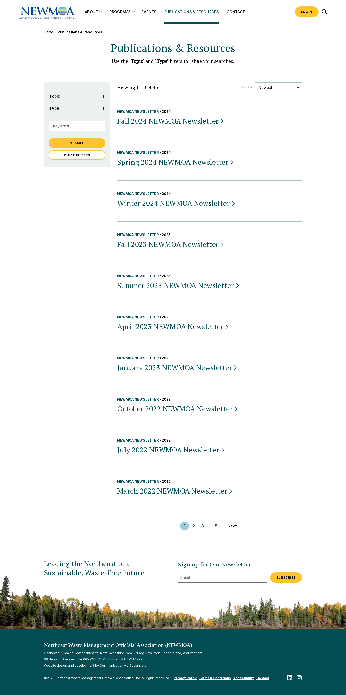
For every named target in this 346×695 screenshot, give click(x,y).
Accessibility (243, 678)
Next (232, 526)
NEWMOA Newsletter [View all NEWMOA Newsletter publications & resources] (138, 111)
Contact (236, 11)
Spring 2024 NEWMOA (175, 162)
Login (306, 11)
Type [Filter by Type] (77, 108)
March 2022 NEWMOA (175, 491)
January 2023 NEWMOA (177, 367)
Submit (77, 143)
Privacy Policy (185, 678)
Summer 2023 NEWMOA (178, 285)
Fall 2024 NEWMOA (170, 121)
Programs (122, 11)
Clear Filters (77, 155)
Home (48, 32)
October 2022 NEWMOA (178, 408)
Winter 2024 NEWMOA (176, 203)
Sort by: (247, 87)
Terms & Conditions (215, 678)
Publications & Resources (191, 11)
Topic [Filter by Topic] (77, 96)
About (93, 11)
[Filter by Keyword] (77, 126)
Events (149, 11)
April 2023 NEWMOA (173, 326)
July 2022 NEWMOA (171, 450)
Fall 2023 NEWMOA (170, 244)
